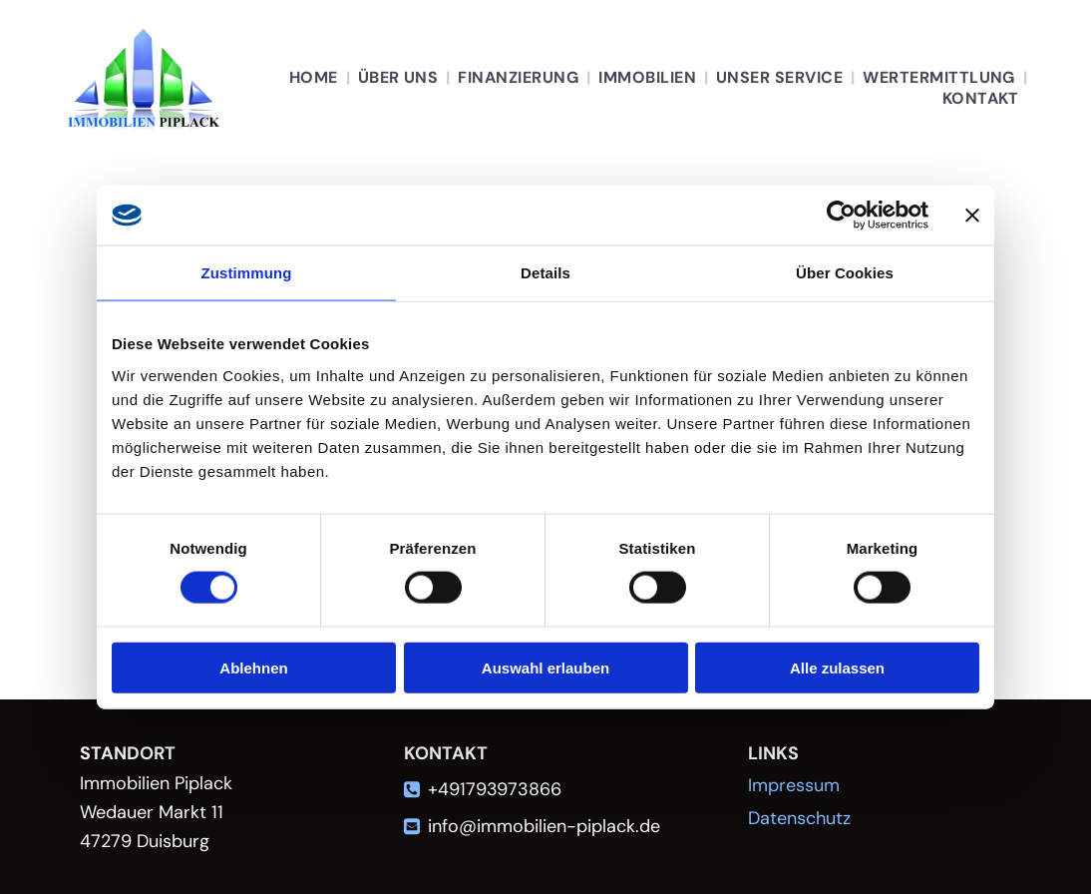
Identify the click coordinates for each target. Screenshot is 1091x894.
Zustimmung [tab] (246, 272)
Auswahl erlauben (545, 667)
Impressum (794, 785)
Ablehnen (253, 667)
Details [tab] (545, 272)
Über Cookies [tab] (845, 272)
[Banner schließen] (972, 216)
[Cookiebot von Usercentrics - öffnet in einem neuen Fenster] (841, 215)
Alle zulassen (837, 667)
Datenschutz (799, 818)
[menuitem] (315, 77)
